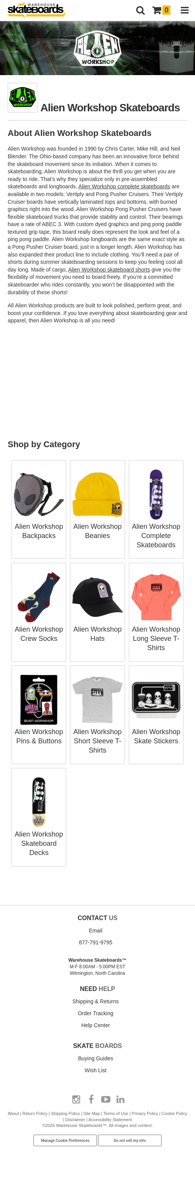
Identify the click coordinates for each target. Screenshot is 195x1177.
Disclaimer (75, 1119)
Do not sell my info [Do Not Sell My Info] (130, 1140)
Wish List (96, 1070)
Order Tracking (95, 1013)
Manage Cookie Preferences (65, 1140)
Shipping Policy (65, 1113)
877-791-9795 (95, 942)
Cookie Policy (174, 1113)
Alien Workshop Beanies (97, 526)
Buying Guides (95, 1058)
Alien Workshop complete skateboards (124, 186)
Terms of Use (115, 1113)
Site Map (91, 1113)
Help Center (95, 1025)
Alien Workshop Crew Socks (39, 629)
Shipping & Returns (95, 1001)
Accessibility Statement (110, 1119)
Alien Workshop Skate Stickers (156, 732)
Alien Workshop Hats (97, 629)
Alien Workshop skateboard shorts (109, 270)
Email (95, 930)
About (13, 1113)
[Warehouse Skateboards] (40, 10)
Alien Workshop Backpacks (39, 526)
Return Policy (34, 1113)
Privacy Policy (145, 1113)
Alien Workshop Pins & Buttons (39, 732)
